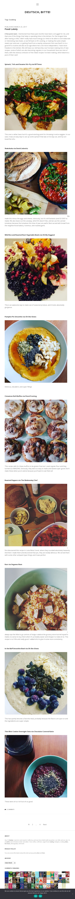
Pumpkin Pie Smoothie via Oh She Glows (20, 317)
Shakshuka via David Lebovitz (16, 148)
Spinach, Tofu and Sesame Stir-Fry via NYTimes (23, 64)
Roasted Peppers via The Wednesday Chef (21, 480)
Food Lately (11, 29)
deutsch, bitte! (37, 12)
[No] (73, 894)
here (38, 853)
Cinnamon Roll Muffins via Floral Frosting (21, 396)
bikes (66, 842)
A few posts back (11, 34)
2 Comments (10, 809)
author (8, 842)
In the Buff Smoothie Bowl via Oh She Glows (22, 648)
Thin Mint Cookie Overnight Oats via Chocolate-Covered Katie (29, 731)
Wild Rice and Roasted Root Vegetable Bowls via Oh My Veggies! (30, 235)
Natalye (11, 840)
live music (7, 843)
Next (45, 824)
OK (36, 896)
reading (52, 842)
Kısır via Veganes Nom (13, 564)
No (40, 896)
